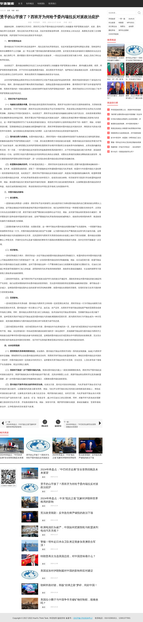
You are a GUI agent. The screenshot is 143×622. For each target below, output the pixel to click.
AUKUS (131, 19)
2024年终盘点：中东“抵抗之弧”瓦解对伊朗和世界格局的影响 (21, 425)
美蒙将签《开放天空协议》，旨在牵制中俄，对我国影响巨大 (126, 148)
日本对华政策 (114, 34)
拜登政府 (112, 19)
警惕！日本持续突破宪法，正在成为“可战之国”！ (134, 79)
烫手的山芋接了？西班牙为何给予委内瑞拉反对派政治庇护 (37, 458)
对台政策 (112, 23)
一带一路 (122, 19)
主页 (8, 10)
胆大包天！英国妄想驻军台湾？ (122, 152)
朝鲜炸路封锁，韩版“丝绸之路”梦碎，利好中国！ (69, 585)
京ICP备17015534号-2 (82, 618)
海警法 (122, 26)
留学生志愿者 (124, 30)
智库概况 (30, 4)
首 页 (20, 4)
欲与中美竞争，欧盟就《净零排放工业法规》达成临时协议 (126, 139)
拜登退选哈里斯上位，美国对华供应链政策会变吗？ (126, 111)
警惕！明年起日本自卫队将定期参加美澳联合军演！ (126, 143)
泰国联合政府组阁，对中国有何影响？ (125, 124)
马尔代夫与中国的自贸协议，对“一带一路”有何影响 (115, 79)
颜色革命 (112, 30)
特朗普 (121, 23)
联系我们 (52, 4)
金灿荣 (131, 26)
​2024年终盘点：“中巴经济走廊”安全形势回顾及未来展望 (81, 425)
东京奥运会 (113, 26)
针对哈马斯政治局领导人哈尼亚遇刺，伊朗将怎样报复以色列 (126, 120)
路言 (17, 10)
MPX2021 (130, 23)
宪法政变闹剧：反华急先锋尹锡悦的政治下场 (67, 512)
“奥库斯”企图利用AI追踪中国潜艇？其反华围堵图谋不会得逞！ (126, 115)
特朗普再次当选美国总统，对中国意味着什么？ (68, 556)
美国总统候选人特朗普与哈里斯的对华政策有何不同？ (126, 129)
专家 (13, 10)
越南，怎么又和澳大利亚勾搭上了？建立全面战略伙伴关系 (134, 98)
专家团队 (41, 4)
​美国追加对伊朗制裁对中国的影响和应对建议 (67, 570)
